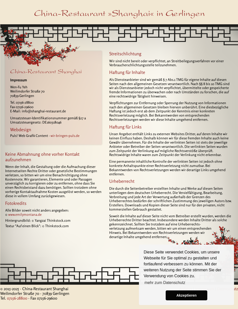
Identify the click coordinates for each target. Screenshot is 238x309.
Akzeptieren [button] (186, 295)
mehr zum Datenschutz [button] (164, 282)
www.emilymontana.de (25, 214)
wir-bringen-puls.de (65, 135)
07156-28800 (17, 298)
